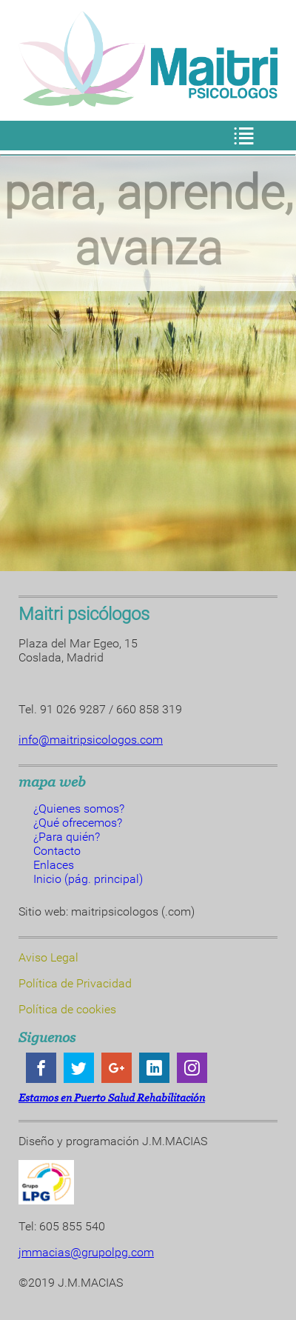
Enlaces (53, 865)
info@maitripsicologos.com (90, 740)
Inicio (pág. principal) (88, 879)
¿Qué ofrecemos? (77, 823)
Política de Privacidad (75, 983)
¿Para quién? (66, 837)
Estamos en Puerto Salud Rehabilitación (111, 1097)
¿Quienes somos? (78, 808)
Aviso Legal (48, 957)
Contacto (57, 851)
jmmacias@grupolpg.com (86, 1252)
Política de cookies (67, 1009)
